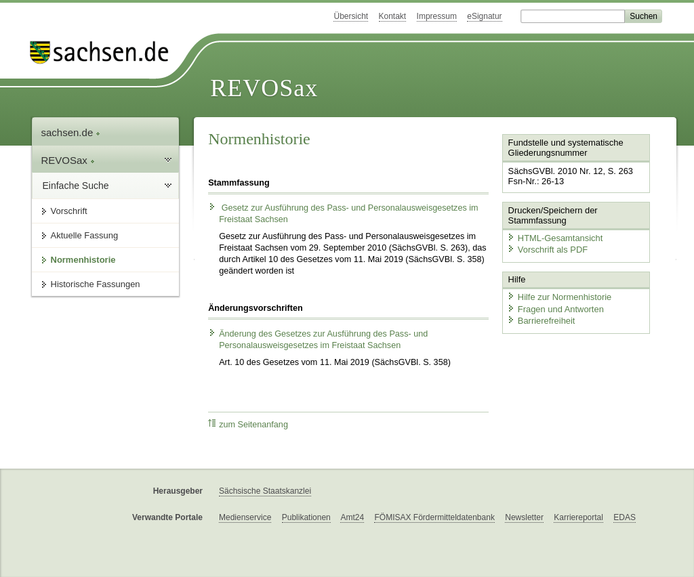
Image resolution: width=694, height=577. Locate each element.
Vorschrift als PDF (547, 249)
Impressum (437, 16)
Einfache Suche (76, 185)
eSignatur (484, 16)
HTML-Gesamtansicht (554, 237)
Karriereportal (578, 517)
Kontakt (393, 16)
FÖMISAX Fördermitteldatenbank (434, 517)
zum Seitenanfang (248, 424)
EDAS (624, 517)
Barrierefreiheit (541, 320)
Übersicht (350, 16)
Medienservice (245, 517)
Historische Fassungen (95, 284)
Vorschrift (69, 211)
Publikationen (306, 517)
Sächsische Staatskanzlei (265, 491)
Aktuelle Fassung (85, 235)
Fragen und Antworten (555, 308)
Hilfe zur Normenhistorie (559, 296)
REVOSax (264, 88)
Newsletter (524, 517)
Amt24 (352, 517)
